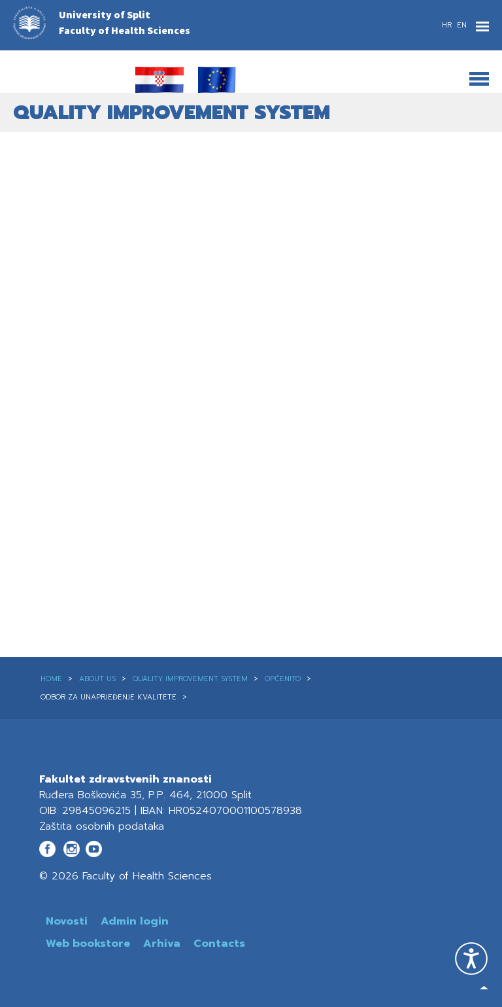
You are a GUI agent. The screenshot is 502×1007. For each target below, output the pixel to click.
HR (448, 25)
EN (462, 25)
